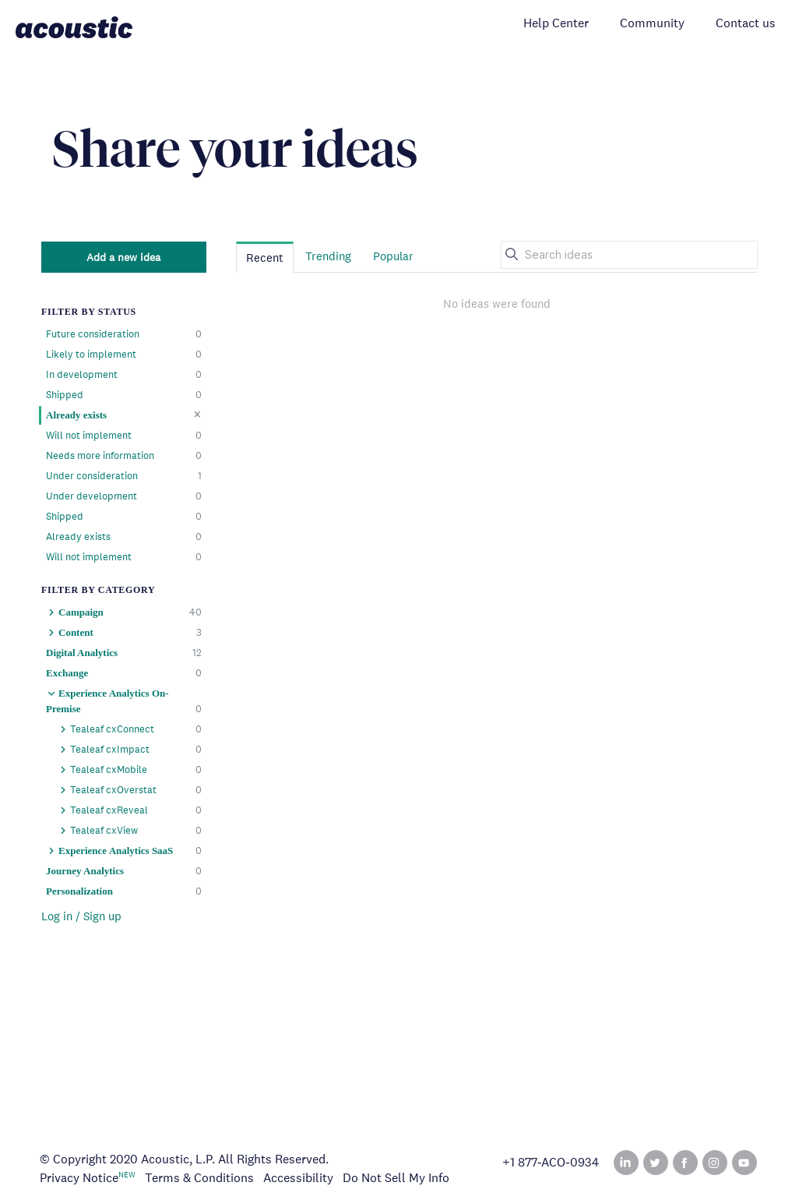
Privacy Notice (79, 1178)
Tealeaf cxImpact (130, 749)
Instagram (714, 1162)
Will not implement (124, 435)
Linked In (626, 1162)
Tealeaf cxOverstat (130, 790)
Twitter (655, 1162)
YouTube (744, 1162)
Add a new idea (123, 257)
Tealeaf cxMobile (130, 770)
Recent (264, 257)
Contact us (746, 23)
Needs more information (124, 456)
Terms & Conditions (199, 1178)
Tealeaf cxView (130, 830)
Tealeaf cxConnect (130, 729)
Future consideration (124, 334)
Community (652, 23)
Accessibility (298, 1178)
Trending (328, 256)
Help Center (556, 23)
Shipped (124, 395)
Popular (393, 256)
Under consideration (124, 476)
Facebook (685, 1162)
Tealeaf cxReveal (130, 810)
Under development (124, 496)
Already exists (124, 414)
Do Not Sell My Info (396, 1178)
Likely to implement (124, 354)
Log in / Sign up (81, 916)
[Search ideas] (629, 255)
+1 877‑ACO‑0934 (550, 1162)
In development (124, 375)
